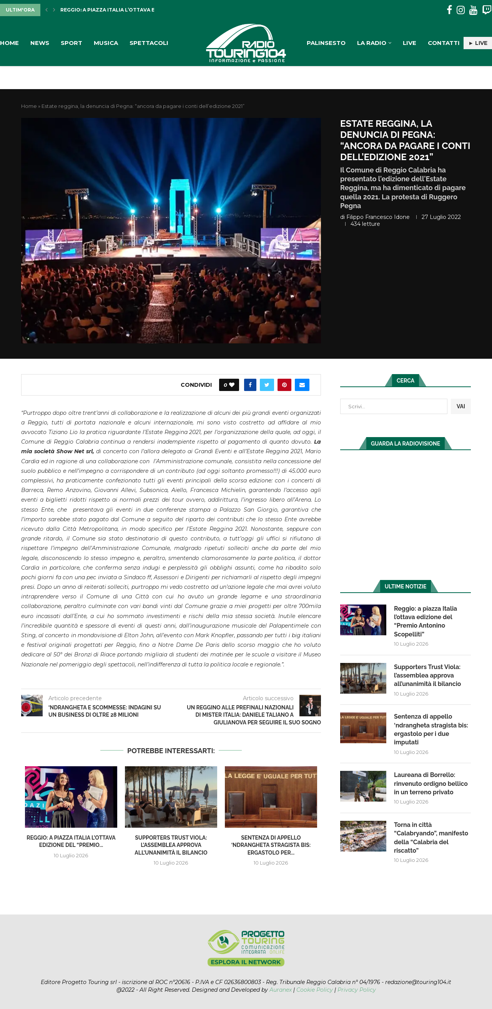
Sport (71, 42)
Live (409, 42)
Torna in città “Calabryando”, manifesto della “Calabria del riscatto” (431, 838)
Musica (106, 42)
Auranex (280, 989)
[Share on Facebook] (250, 385)
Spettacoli (149, 42)
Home (9, 42)
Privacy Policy (356, 989)
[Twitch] (487, 10)
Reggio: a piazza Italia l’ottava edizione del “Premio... (137, 10)
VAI (461, 406)
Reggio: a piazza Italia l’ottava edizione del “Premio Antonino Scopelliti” (425, 621)
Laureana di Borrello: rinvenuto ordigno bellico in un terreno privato (431, 784)
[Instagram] (460, 10)
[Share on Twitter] (267, 385)
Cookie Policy (314, 989)
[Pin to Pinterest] (284, 385)
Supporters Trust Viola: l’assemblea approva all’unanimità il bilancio (171, 845)
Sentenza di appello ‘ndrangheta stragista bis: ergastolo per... (271, 845)
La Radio (371, 42)
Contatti (444, 42)
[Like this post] (231, 385)
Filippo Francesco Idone (378, 217)
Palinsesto (326, 42)
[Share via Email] (302, 385)
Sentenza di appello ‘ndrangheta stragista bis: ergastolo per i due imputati (431, 729)
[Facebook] (449, 10)
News (39, 42)
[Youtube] (473, 10)
